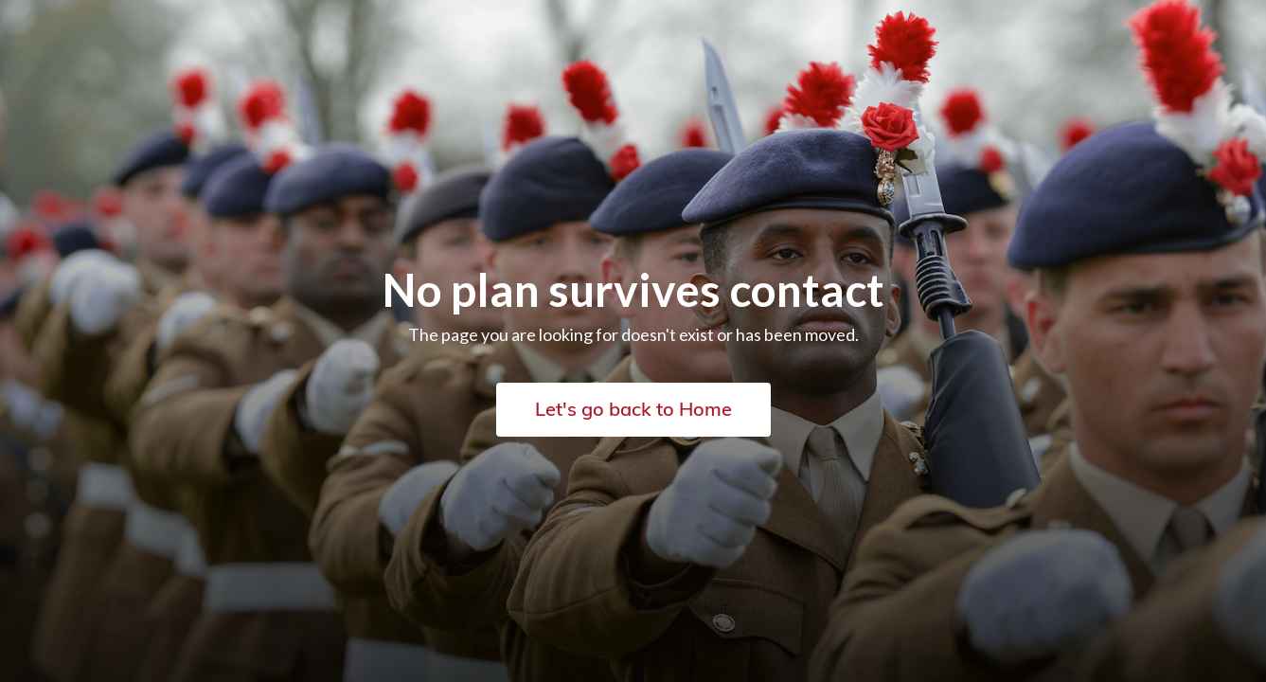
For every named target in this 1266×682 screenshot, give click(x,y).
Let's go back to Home (633, 409)
